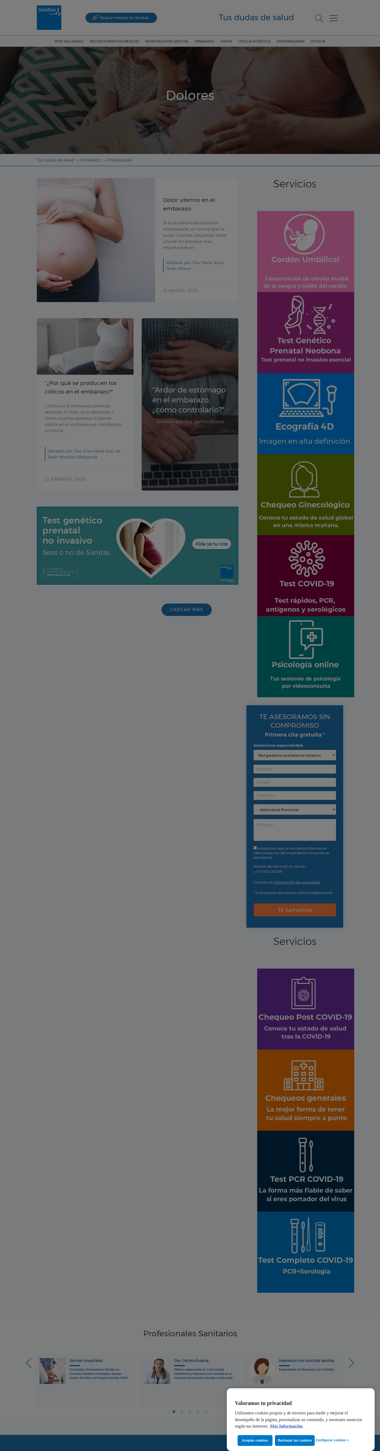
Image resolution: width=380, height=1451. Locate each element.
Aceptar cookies (255, 1440)
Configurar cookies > (332, 1440)
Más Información (286, 1426)
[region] (301, 1419)
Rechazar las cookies (296, 1440)
